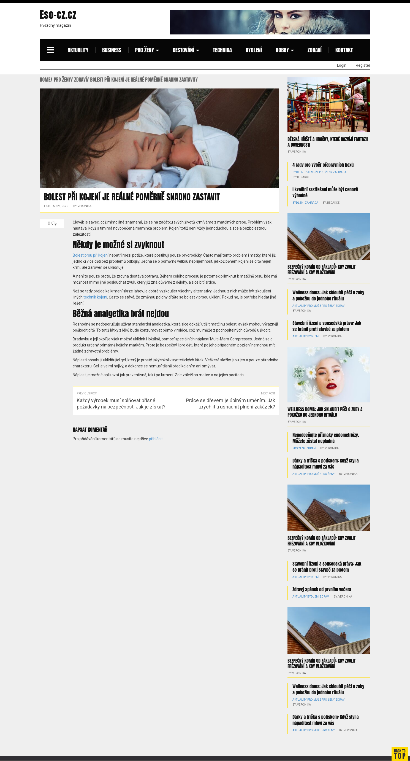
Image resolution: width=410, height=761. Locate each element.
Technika (222, 50)
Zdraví (315, 50)
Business (111, 50)
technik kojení (95, 297)
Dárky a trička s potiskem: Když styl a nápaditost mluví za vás (325, 463)
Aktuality (78, 50)
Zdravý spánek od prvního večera (321, 589)
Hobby (282, 50)
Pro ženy (144, 50)
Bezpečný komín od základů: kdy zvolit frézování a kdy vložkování (321, 269)
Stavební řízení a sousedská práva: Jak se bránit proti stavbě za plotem (326, 326)
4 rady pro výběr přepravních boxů (323, 165)
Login (341, 65)
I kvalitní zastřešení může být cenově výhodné (325, 192)
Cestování (183, 50)
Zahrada (339, 172)
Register (363, 65)
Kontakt (344, 50)
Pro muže (311, 172)
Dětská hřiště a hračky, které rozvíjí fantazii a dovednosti (327, 142)
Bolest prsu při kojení (90, 255)
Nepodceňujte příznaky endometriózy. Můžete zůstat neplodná (325, 437)
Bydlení (254, 50)
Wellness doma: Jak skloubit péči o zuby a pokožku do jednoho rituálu (328, 295)
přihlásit (156, 439)
